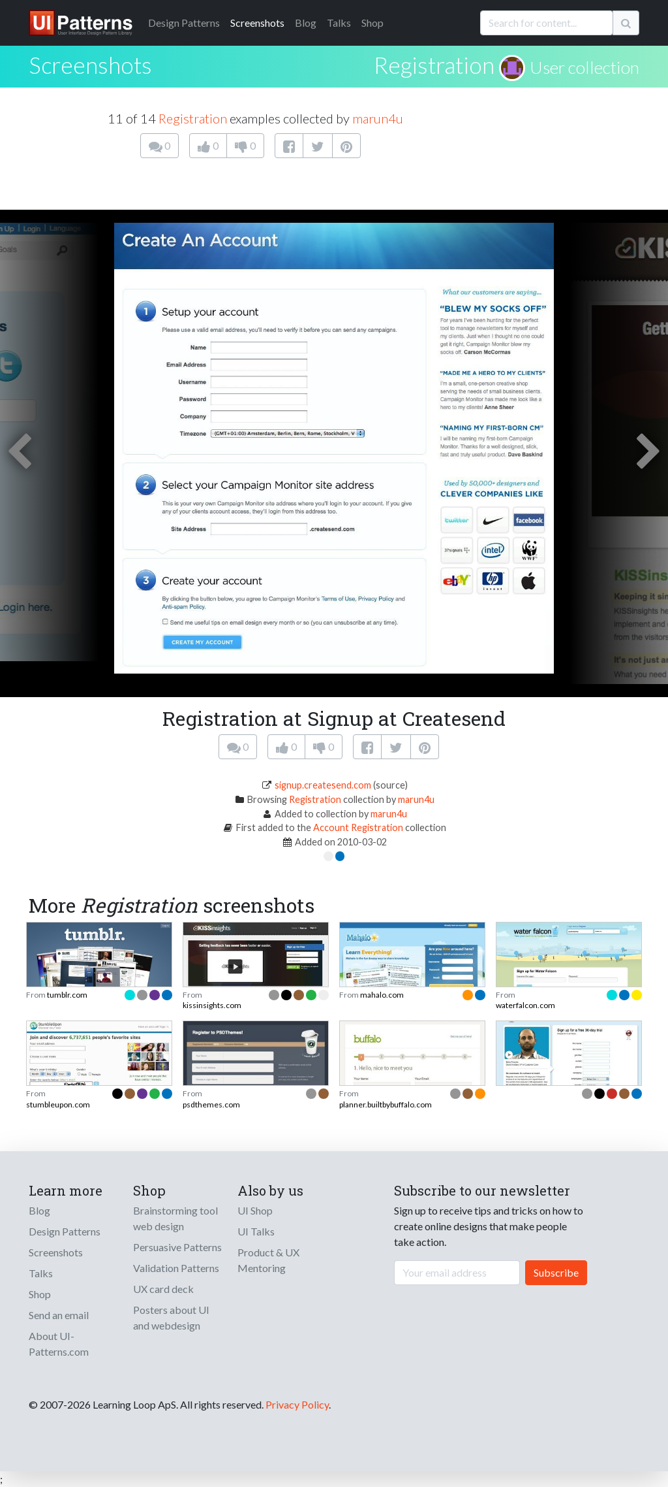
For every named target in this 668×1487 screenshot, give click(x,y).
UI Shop (255, 1210)
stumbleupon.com (58, 1104)
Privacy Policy (297, 1404)
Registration (434, 64)
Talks (339, 22)
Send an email (59, 1315)
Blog (305, 22)
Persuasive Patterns (177, 1247)
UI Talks (256, 1231)
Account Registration (358, 827)
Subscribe (556, 1272)
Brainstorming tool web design (175, 1218)
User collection (584, 67)
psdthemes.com (211, 1104)
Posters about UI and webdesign (171, 1317)
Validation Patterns (176, 1268)
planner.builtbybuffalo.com (385, 1104)
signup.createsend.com (323, 785)
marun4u (377, 118)
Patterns (184, 22)
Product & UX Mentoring (268, 1260)
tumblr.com (67, 995)
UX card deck (163, 1289)
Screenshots (257, 22)
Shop (372, 22)
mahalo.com (382, 995)
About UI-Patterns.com (59, 1344)
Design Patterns (64, 1231)
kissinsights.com (212, 1005)
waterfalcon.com (525, 1005)
